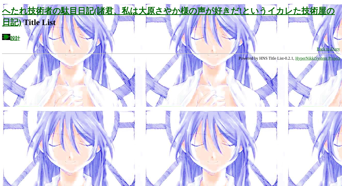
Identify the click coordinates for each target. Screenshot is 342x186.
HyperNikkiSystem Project (317, 58)
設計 (15, 38)
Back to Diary (328, 49)
